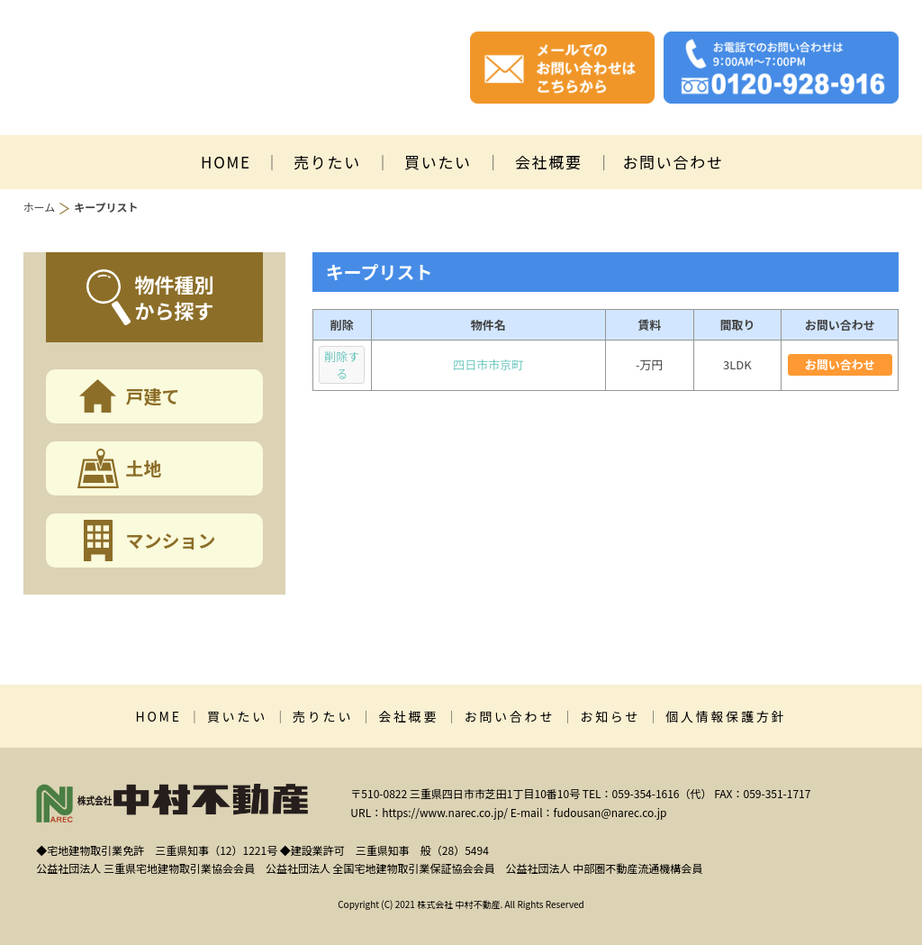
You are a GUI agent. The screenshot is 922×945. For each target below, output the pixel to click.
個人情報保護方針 (725, 716)
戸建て (153, 396)
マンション (171, 540)
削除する (341, 365)
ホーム (39, 206)
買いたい (438, 161)
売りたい (327, 161)
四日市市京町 (488, 364)
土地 (144, 468)
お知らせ (610, 716)
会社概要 (549, 161)
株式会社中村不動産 (215, 68)
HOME (226, 161)
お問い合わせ (672, 161)
